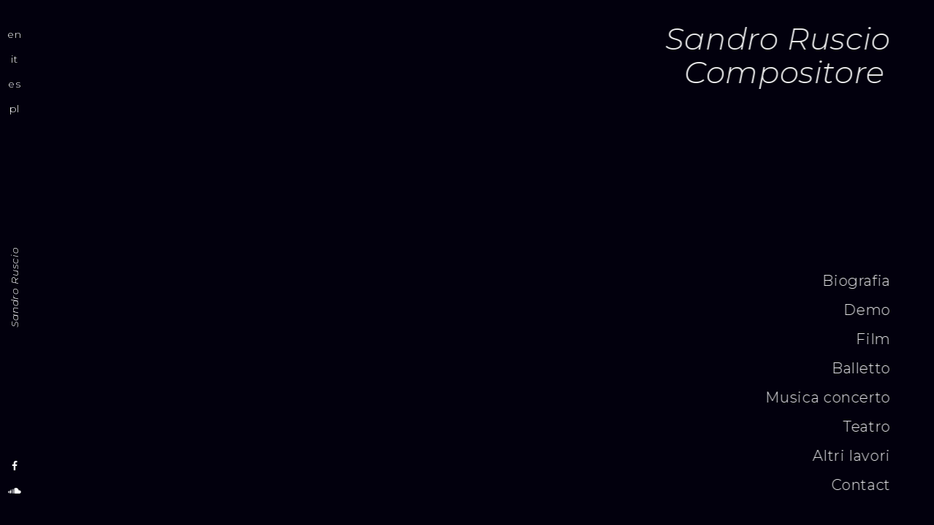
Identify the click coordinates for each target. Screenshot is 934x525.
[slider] (483, 114)
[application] (483, 117)
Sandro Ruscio (14, 287)
